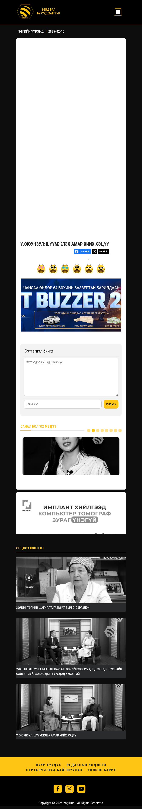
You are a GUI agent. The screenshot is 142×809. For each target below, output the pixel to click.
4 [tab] (102, 430)
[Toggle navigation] (116, 11)
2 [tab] (93, 430)
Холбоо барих (102, 770)
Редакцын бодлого (86, 765)
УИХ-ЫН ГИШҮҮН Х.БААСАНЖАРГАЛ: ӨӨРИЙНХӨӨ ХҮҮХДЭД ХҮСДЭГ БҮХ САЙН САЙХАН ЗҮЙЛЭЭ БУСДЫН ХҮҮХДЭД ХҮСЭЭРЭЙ (69, 671)
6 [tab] (111, 430)
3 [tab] (97, 430)
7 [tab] (115, 430)
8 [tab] (120, 430)
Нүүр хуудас (49, 765)
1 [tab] (88, 430)
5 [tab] (106, 430)
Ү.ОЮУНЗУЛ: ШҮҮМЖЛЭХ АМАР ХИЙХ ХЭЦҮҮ (64, 244)
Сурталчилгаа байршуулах (54, 770)
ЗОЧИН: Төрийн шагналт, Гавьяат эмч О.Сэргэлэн (52, 608)
